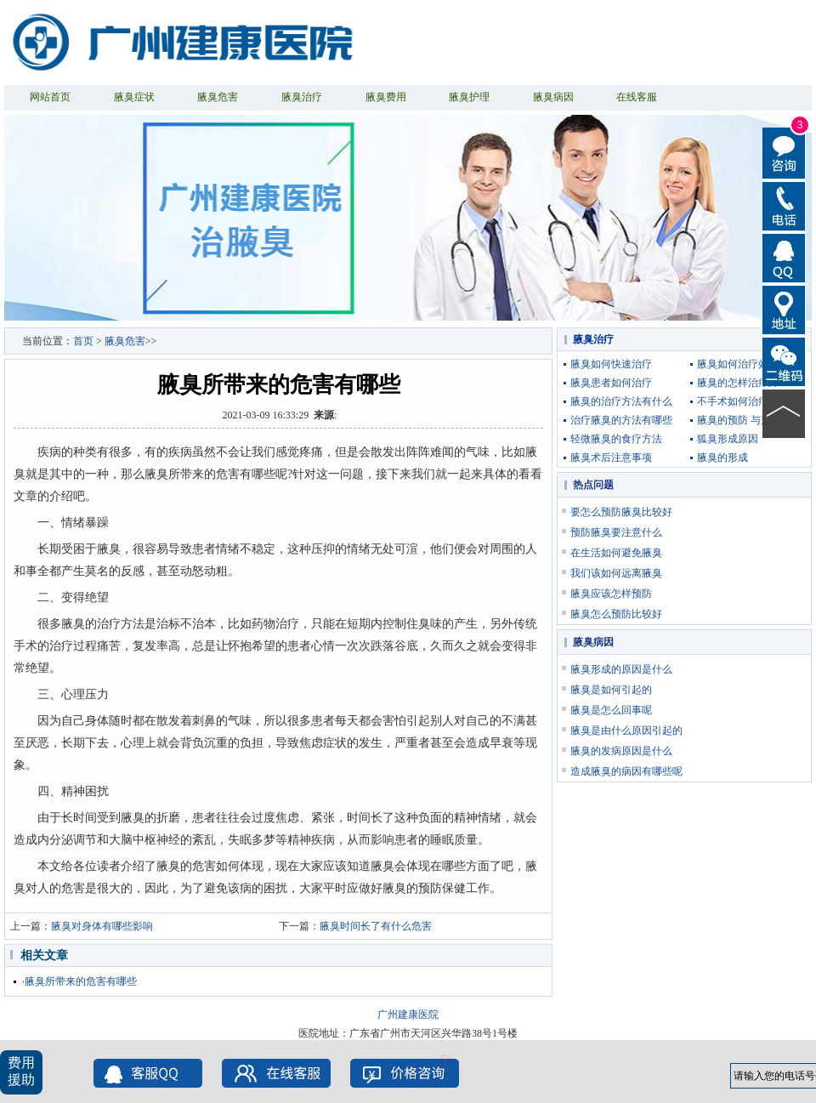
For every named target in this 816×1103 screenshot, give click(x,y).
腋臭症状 (134, 97)
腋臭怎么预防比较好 (616, 614)
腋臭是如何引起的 (611, 690)
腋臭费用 (386, 97)
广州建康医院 (408, 1015)
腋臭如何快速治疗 (611, 364)
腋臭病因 (553, 97)
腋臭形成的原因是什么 (621, 669)
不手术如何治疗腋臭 (743, 401)
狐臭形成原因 (727, 439)
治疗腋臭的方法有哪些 (621, 420)
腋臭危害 (217, 97)
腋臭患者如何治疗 (611, 383)
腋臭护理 (469, 97)
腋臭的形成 (722, 457)
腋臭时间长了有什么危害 (376, 926)
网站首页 (50, 97)
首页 (83, 341)
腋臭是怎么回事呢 (611, 710)
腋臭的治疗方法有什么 (621, 401)
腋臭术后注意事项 (611, 457)
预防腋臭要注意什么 (616, 532)
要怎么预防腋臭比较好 (621, 512)
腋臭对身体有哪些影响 (102, 926)
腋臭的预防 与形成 (739, 420)
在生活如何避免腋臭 (616, 553)
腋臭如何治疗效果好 (743, 364)
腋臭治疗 (301, 97)
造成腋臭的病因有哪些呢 (626, 771)
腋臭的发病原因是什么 (621, 751)
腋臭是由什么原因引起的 (626, 730)
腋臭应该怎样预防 (611, 594)
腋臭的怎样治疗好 (738, 383)
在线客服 (636, 97)
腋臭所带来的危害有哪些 (81, 981)
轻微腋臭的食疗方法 (616, 439)
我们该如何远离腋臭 (616, 573)
